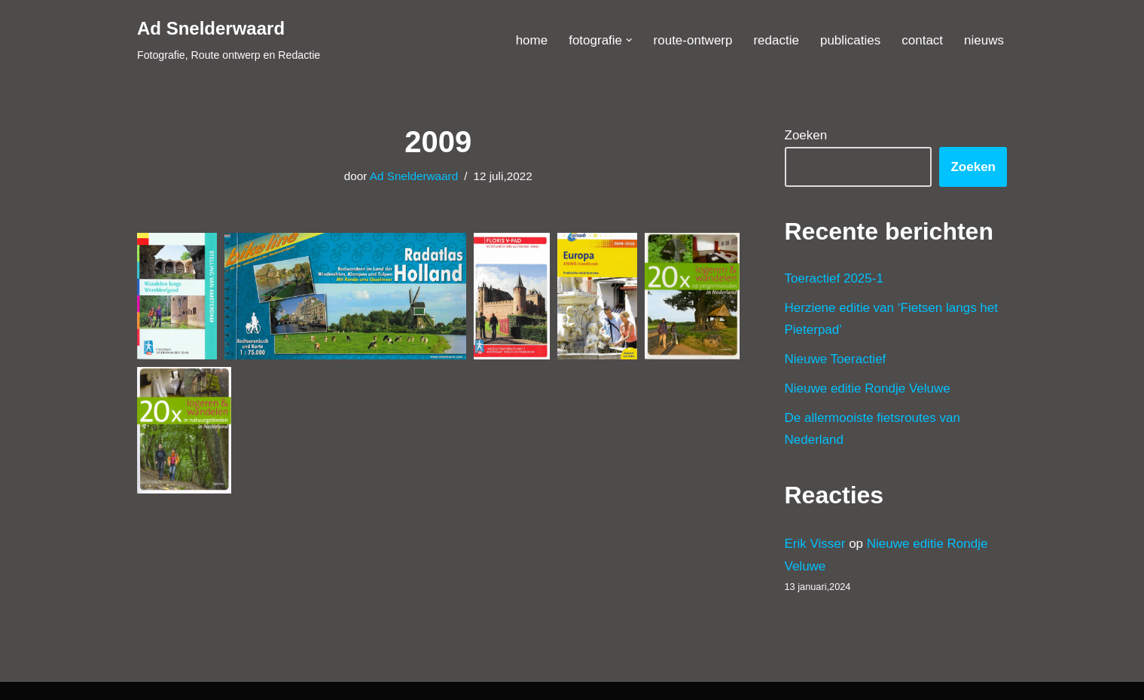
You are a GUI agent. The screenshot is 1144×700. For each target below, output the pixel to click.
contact (922, 40)
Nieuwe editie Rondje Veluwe (867, 388)
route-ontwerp (693, 40)
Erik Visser (815, 543)
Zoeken (806, 135)
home (532, 40)
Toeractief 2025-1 (834, 278)
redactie (775, 40)
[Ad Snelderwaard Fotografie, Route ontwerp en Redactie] (228, 40)
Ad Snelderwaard (414, 176)
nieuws (984, 40)
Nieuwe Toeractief (835, 359)
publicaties (850, 40)
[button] (629, 40)
